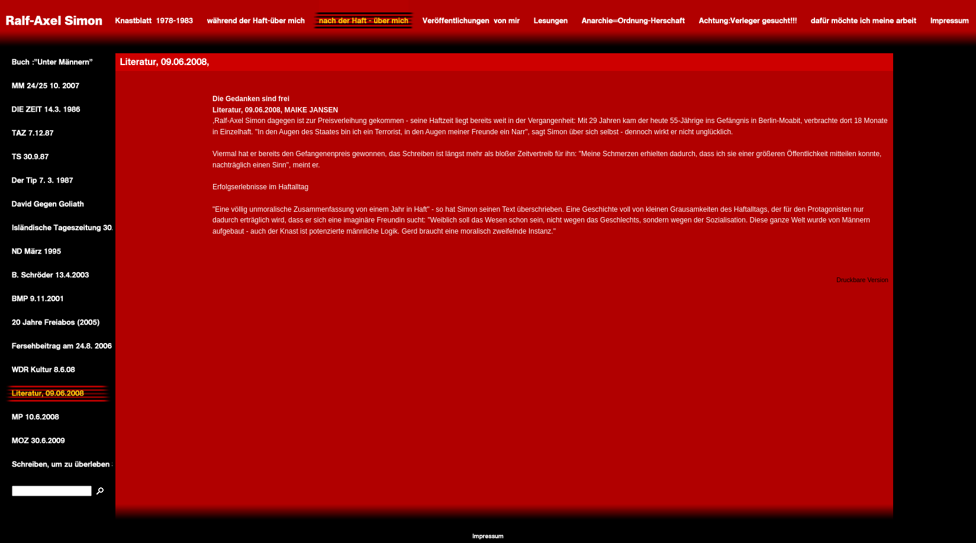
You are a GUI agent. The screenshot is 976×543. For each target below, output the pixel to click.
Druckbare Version (862, 279)
